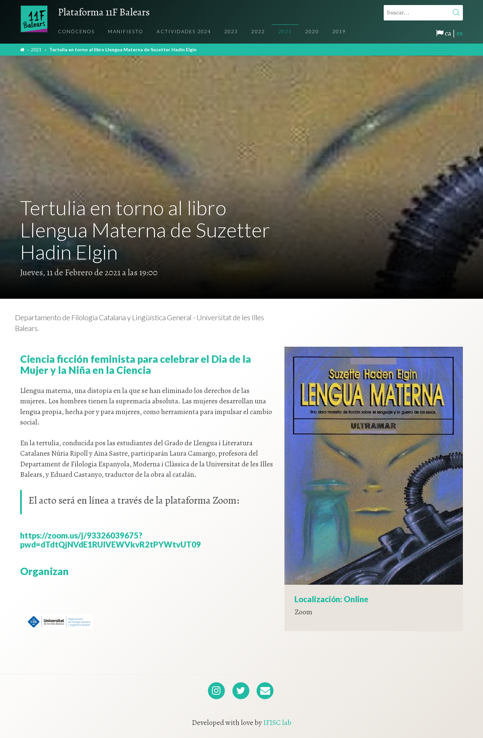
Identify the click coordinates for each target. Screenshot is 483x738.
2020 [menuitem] (312, 31)
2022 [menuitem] (258, 31)
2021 (36, 49)
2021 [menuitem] (285, 31)
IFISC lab (277, 723)
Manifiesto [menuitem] (125, 31)
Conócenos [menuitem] (76, 31)
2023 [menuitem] (231, 31)
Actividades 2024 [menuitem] (184, 31)
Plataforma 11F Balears (104, 12)
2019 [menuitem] (339, 31)
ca (448, 33)
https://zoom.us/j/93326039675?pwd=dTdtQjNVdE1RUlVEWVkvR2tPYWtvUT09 (110, 539)
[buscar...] (423, 12)
